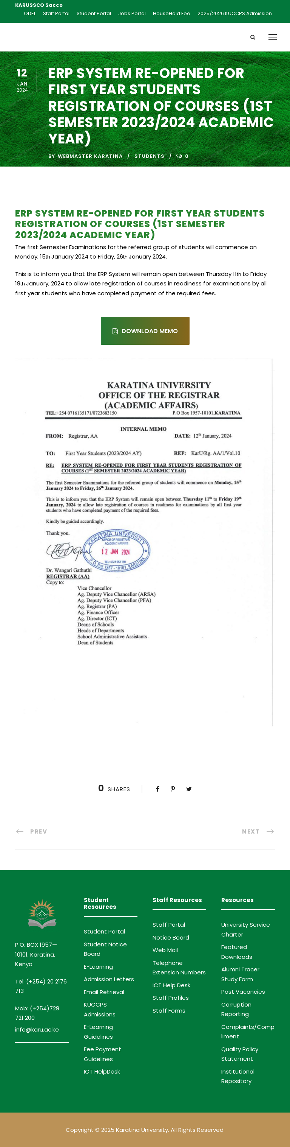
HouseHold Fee (171, 13)
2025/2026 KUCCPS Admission (234, 13)
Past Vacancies (243, 992)
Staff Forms (169, 1011)
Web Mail (165, 950)
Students (149, 156)
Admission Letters (109, 979)
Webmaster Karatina (90, 156)
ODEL (30, 13)
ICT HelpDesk (102, 1071)
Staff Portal (56, 13)
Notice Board (171, 937)
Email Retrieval (104, 992)
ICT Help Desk (171, 985)
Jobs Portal (132, 13)
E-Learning (98, 967)
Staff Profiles (171, 998)
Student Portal (94, 13)
